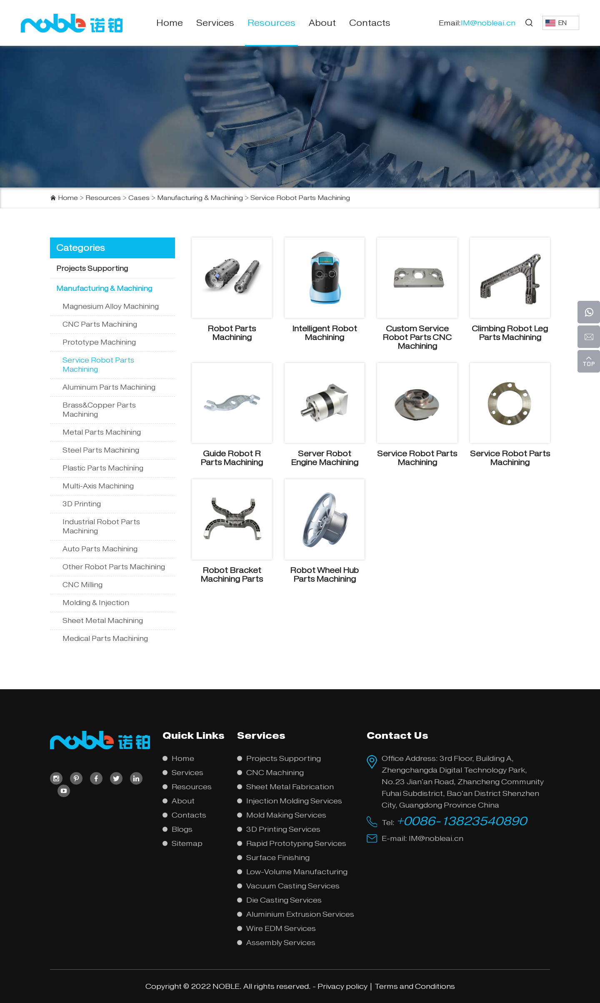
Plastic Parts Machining (102, 468)
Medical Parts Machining (105, 639)
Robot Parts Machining (232, 333)
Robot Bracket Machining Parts (231, 574)
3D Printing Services (283, 829)
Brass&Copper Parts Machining (99, 409)
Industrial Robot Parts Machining (101, 526)
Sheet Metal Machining (102, 621)
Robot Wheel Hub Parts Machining (324, 574)
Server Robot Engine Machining (324, 458)
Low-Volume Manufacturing (297, 872)
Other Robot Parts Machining (113, 567)
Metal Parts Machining (101, 432)
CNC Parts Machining (99, 324)
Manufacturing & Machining (200, 198)
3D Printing (81, 504)
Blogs (182, 829)
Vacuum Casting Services (293, 886)
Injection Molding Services (294, 801)
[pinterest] (76, 778)
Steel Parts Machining (100, 450)
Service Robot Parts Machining (300, 198)
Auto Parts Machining (100, 549)
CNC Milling (82, 585)
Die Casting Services (284, 900)
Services (215, 23)
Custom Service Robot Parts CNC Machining (417, 337)
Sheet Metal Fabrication (290, 787)
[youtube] (64, 791)
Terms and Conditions (415, 986)
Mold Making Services (286, 815)
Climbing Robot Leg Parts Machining (510, 333)
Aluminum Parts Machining (108, 387)
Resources (271, 23)
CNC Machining (275, 772)
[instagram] (56, 778)
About (322, 23)
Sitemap (187, 843)
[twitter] (116, 778)
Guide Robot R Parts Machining (231, 458)
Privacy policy (343, 986)
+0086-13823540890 (461, 821)
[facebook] (96, 778)
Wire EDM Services (281, 928)
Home (169, 23)
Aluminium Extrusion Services (300, 914)
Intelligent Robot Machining (324, 333)
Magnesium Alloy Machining (110, 306)
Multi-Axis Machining (98, 486)
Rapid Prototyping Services (296, 843)
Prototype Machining (99, 342)
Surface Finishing (278, 857)
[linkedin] (136, 778)
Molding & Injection (95, 603)
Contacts (369, 23)
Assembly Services (280, 942)
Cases (139, 198)
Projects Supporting (92, 269)
